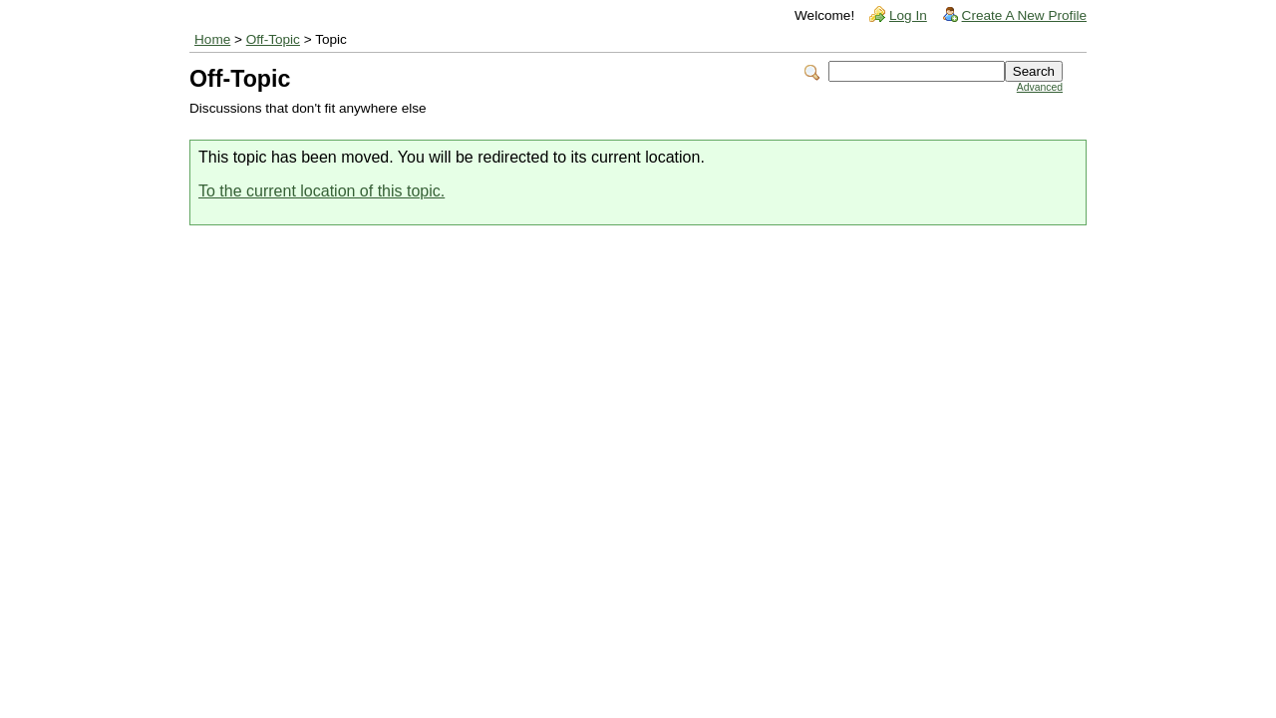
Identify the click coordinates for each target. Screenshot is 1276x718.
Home (212, 39)
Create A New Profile (1024, 15)
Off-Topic (273, 39)
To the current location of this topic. (321, 190)
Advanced (1040, 87)
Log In (908, 15)
